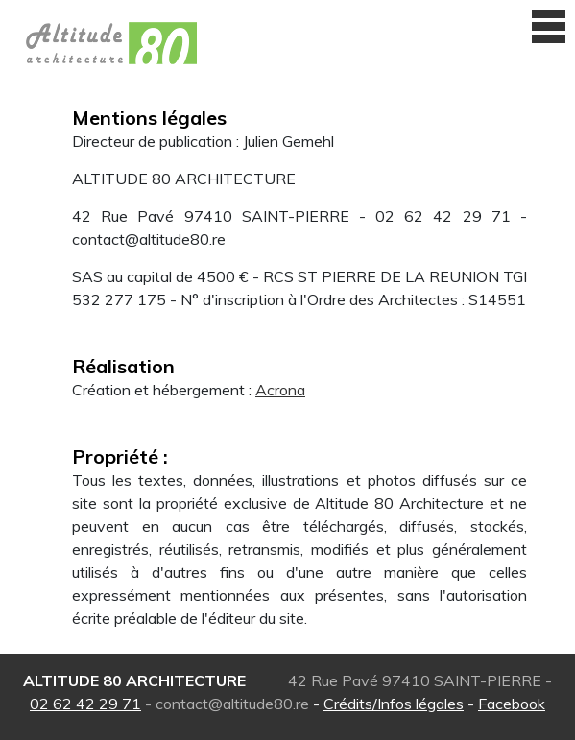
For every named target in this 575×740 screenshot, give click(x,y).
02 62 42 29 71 (85, 703)
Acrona (280, 389)
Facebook (511, 703)
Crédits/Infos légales (393, 703)
